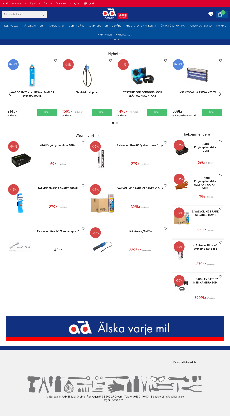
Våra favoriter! (33, 25)
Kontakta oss (19, 3)
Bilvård (116, 25)
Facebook (61, 3)
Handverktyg (56, 25)
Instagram (75, 3)
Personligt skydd (200, 25)
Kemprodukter (98, 25)
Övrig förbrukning (173, 25)
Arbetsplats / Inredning (141, 25)
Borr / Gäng (76, 25)
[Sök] (24, 14)
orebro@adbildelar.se (171, 397)
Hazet (5, 3)
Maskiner (221, 25)
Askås (192, 362)
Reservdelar (11, 25)
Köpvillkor (34, 3)
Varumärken (124, 34)
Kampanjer (105, 34)
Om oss (48, 3)
